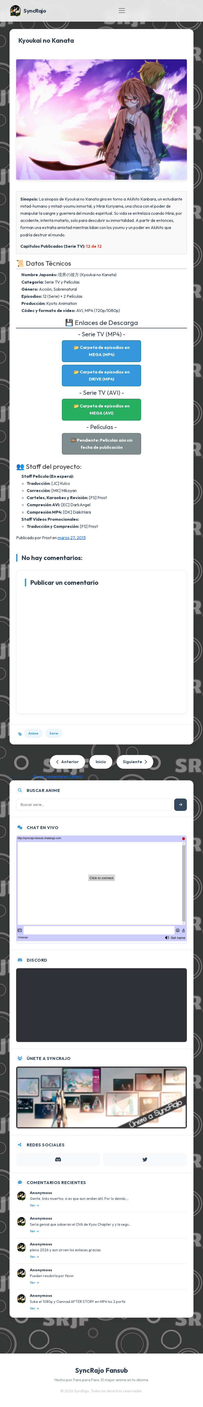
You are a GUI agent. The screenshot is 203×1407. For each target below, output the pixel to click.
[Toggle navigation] (122, 11)
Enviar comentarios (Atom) (57, 776)
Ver (34, 1205)
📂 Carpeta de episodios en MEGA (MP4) (102, 351)
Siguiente (135, 761)
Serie (53, 733)
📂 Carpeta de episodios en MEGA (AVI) (102, 409)
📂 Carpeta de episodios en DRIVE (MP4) (102, 375)
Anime (33, 733)
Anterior (67, 761)
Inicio (101, 761)
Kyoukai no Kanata (46, 40)
